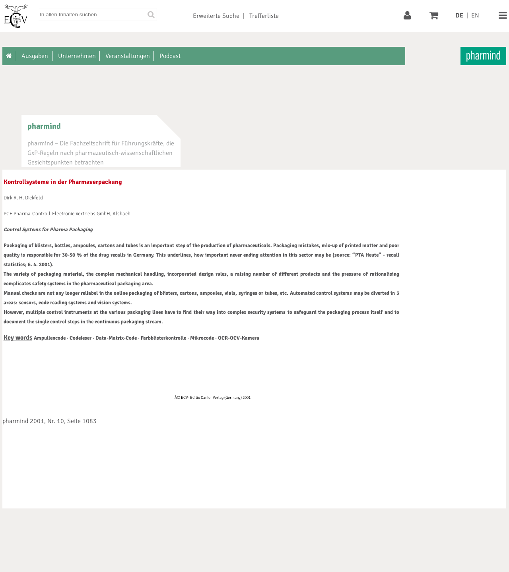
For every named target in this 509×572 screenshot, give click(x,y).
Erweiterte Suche (216, 16)
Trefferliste (264, 16)
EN (475, 15)
